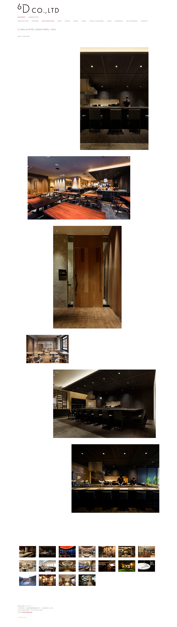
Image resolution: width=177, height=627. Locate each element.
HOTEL (84, 21)
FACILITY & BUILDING (97, 21)
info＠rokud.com (27, 612)
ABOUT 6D (34, 17)
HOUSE (75, 21)
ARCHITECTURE (23, 21)
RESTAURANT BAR (48, 21)
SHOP (59, 21)
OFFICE (67, 21)
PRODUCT (144, 21)
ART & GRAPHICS (132, 21)
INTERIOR (35, 21)
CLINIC (109, 21)
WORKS (22, 17)
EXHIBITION (119, 21)
